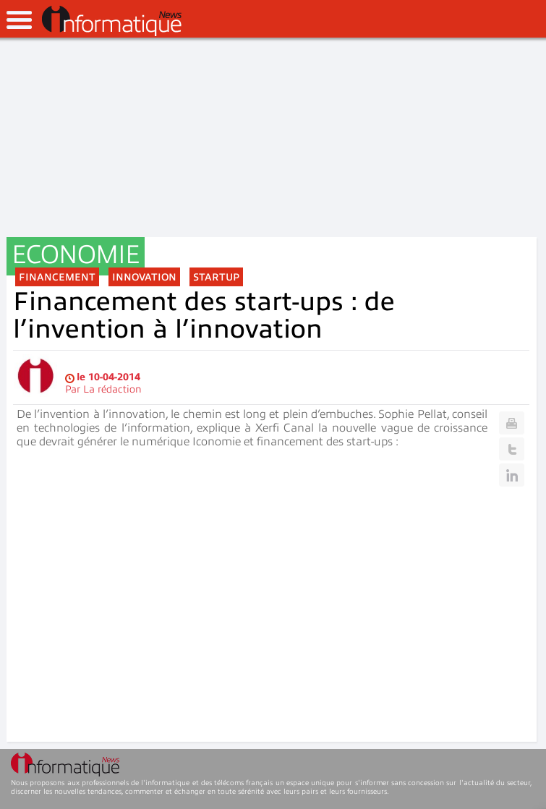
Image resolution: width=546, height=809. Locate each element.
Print (511, 423)
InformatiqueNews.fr (112, 21)
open (19, 20)
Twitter (511, 449)
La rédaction (112, 389)
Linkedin (511, 475)
